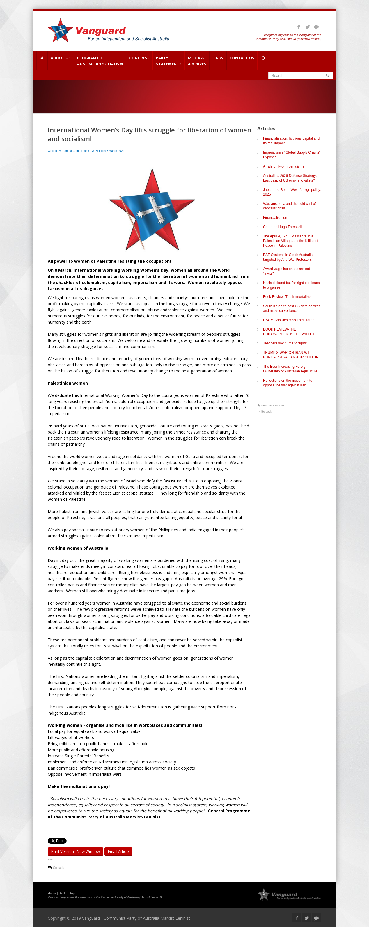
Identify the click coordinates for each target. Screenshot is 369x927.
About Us (61, 60)
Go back (58, 867)
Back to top (67, 893)
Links (217, 60)
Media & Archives (197, 60)
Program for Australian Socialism (100, 60)
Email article (118, 851)
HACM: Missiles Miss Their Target (289, 320)
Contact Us (242, 60)
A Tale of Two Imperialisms (283, 166)
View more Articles (273, 405)
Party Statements (169, 60)
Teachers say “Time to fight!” (285, 343)
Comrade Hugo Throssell (282, 227)
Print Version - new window (75, 851)
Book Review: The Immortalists (287, 297)
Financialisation (275, 218)
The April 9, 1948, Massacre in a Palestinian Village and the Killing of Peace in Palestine (290, 241)
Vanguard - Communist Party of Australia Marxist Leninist (136, 918)
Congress (139, 60)
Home (52, 893)
